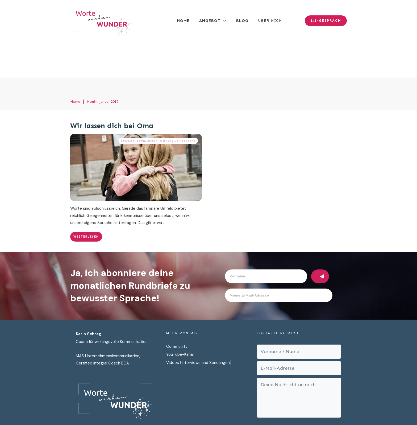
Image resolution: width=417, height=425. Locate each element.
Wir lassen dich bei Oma (111, 88)
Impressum (249, 411)
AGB (288, 411)
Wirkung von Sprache (178, 103)
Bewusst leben (133, 103)
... (164, 184)
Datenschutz (221, 411)
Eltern (152, 103)
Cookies (272, 411)
